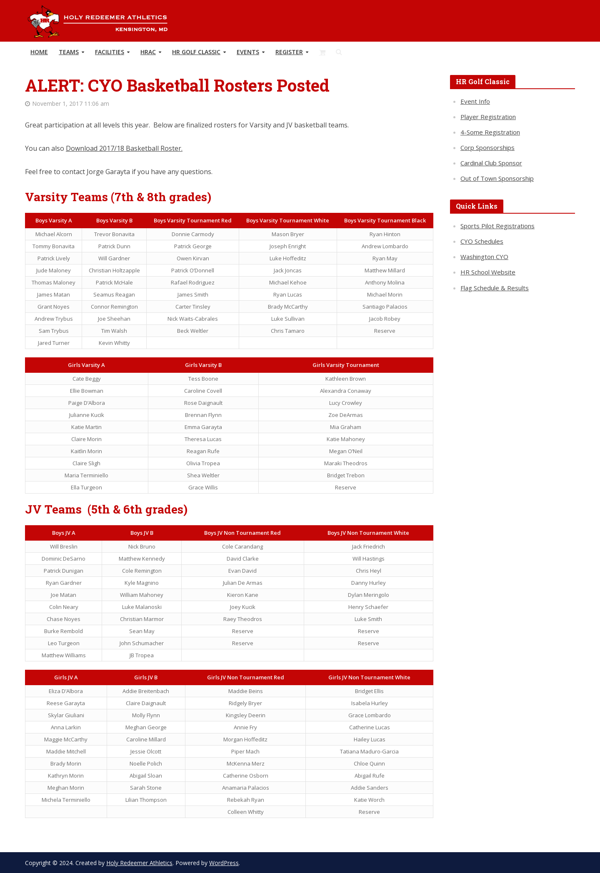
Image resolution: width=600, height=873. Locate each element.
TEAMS (69, 52)
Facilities (109, 52)
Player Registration (488, 116)
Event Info (475, 101)
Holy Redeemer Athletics (139, 863)
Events (248, 52)
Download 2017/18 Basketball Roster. (124, 148)
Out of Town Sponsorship (497, 178)
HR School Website (487, 272)
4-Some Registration (490, 132)
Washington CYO (484, 256)
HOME (39, 52)
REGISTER (289, 52)
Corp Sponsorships (487, 147)
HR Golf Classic (196, 52)
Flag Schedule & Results (494, 288)
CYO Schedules (481, 241)
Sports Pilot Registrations (497, 226)
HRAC (148, 52)
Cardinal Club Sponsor (491, 163)
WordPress (224, 863)
